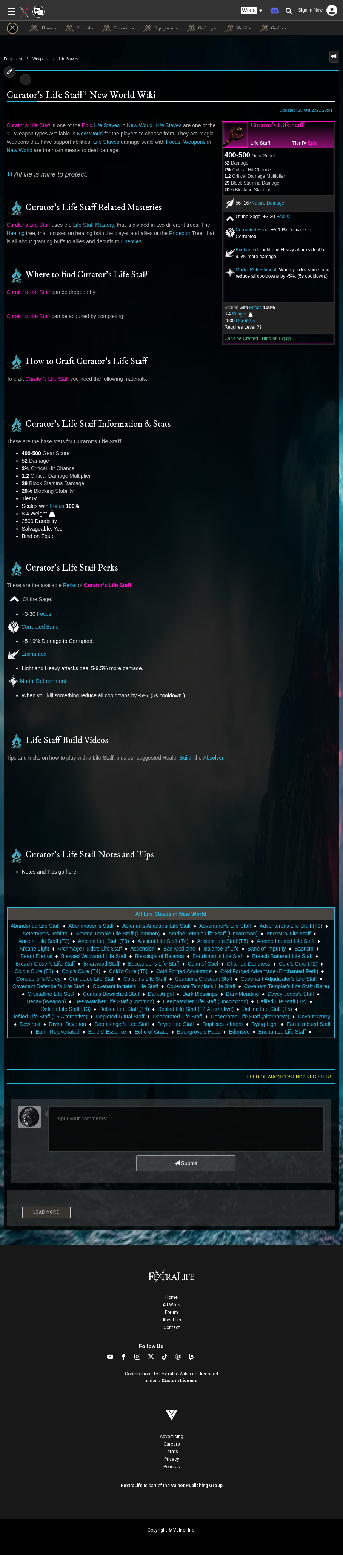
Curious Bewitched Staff (111, 994)
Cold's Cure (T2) (298, 964)
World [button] (237, 28)
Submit (185, 1163)
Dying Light (264, 1024)
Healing (16, 233)
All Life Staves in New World (170, 914)
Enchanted (247, 249)
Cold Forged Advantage (184, 971)
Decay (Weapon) (46, 1001)
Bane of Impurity (266, 949)
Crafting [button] (201, 28)
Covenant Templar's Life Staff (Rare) (286, 986)
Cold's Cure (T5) (128, 971)
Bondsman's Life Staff (218, 956)
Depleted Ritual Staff (120, 1017)
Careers (171, 1444)
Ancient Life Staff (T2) (43, 941)
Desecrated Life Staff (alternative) (250, 1017)
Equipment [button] (160, 28)
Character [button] (118, 28)
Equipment (13, 59)
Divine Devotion (67, 1024)
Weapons (40, 59)
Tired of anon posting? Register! (288, 1077)
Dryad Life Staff (175, 1024)
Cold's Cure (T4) (81, 971)
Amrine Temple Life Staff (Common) (118, 934)
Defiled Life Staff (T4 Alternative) (196, 1009)
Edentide (239, 1032)
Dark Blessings (199, 994)
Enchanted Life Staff (282, 1032)
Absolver (213, 758)
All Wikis (171, 1304)
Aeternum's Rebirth (44, 934)
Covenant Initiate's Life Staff (125, 986)
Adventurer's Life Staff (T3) (291, 926)
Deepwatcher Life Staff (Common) (114, 1001)
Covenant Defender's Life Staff (48, 986)
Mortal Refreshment (256, 269)
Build (185, 758)
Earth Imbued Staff (308, 1024)
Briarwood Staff (101, 964)
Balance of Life (221, 949)
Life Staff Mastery (93, 225)
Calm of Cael (203, 964)
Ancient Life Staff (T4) (163, 941)
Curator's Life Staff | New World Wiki (81, 95)
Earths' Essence (107, 1032)
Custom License (180, 1380)
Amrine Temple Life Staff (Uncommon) (213, 934)
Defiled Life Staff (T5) (267, 1009)
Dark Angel (161, 994)
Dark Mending (242, 994)
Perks (70, 585)
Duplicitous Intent (222, 1024)
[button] (251, 10)
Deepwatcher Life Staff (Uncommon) (205, 1001)
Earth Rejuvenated (58, 1032)
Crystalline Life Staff (51, 994)
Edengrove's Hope (198, 1032)
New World (139, 125)
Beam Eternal (36, 956)
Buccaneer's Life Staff (153, 964)
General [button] (79, 28)
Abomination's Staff (91, 926)
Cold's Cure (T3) (34, 971)
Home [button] (43, 28)
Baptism (304, 949)
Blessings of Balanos (159, 956)
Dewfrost (30, 1024)
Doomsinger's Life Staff (122, 1024)
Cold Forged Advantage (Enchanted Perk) (269, 971)
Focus (282, 216)
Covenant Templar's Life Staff (201, 986)
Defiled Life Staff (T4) (124, 1009)
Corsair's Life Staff (144, 979)
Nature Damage (267, 203)
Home (171, 1297)
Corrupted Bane (252, 229)
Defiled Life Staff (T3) (66, 1009)
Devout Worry (314, 1017)
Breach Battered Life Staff (282, 956)
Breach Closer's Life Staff (45, 964)
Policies (171, 1466)
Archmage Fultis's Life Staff (90, 949)
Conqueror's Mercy (38, 979)
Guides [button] (273, 28)
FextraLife (132, 1485)
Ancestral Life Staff (288, 934)
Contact (171, 1327)
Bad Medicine (179, 949)
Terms (171, 1451)
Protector (180, 233)
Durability (245, 320)
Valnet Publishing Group (197, 1485)
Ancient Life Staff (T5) (222, 941)
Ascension (142, 949)
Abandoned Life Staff (35, 926)
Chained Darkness (248, 964)
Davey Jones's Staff (291, 994)
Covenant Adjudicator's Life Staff (279, 979)
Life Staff (261, 143)
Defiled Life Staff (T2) (281, 1001)
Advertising (171, 1436)
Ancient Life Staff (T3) (103, 941)
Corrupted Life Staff (92, 979)
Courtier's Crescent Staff (203, 979)
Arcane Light (34, 949)
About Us (171, 1320)
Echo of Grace (152, 1032)
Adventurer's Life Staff (225, 926)
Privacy (171, 1459)
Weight (239, 314)
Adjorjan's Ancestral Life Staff (156, 926)
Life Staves (68, 59)
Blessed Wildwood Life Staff (93, 956)
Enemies (131, 241)
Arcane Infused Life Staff (285, 941)
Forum (171, 1312)
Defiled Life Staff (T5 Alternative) (49, 1017)
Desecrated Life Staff (177, 1017)
